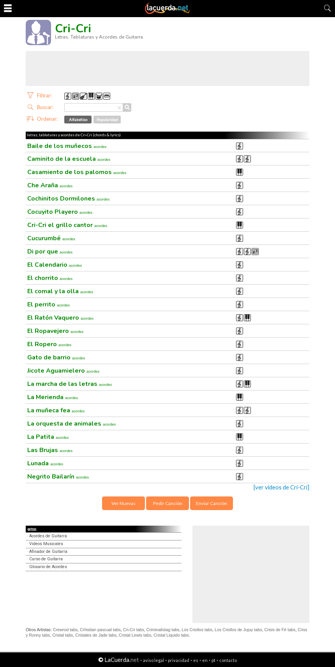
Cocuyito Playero (59, 212)
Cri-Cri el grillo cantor (67, 225)
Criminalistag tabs (163, 629)
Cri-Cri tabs (133, 629)
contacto (228, 660)
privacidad (178, 660)
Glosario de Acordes (48, 566)
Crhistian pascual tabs (100, 629)
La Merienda (52, 397)
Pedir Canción (167, 503)
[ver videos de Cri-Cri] (281, 487)
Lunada (45, 463)
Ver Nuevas (123, 503)
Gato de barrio (56, 357)
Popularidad (107, 119)
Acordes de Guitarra (48, 536)
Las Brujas (49, 450)
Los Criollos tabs (197, 629)
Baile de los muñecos (66, 146)
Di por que (49, 251)
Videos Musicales (46, 543)
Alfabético (78, 119)
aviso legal (153, 660)
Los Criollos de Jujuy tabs (238, 629)
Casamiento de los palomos (76, 172)
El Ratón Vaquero (60, 317)
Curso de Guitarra (46, 558)
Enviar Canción (211, 503)
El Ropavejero (55, 331)
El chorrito (49, 278)
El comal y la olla (60, 291)
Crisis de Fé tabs (279, 629)
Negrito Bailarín (58, 476)
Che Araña (49, 185)
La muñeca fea (56, 410)
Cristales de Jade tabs (95, 635)
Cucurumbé (51, 238)
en (205, 660)
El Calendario (54, 264)
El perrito (48, 304)
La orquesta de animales (71, 423)
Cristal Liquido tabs (171, 635)
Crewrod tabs (65, 629)
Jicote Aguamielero (63, 370)
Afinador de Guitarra (48, 551)
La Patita (48, 437)
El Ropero (49, 344)
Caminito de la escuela (68, 159)
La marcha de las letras (69, 384)
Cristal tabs (62, 635)
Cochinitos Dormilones (68, 198)
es (195, 660)
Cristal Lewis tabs (135, 635)
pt (213, 660)
